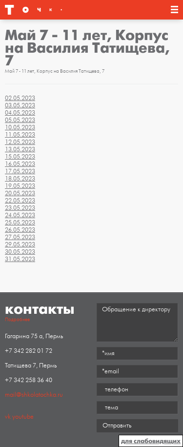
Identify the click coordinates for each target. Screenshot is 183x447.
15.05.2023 (20, 157)
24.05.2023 (20, 215)
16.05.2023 (20, 164)
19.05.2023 (20, 186)
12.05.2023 (20, 142)
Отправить (116, 425)
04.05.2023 (20, 113)
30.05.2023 (20, 252)
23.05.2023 (20, 208)
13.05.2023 (20, 149)
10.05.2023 (20, 127)
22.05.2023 (20, 200)
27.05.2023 (20, 237)
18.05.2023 (20, 179)
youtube (23, 417)
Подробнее (17, 320)
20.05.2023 (20, 193)
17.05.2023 (20, 171)
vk (8, 417)
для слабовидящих (151, 441)
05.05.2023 (20, 120)
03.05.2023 (20, 105)
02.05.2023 (20, 98)
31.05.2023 (20, 259)
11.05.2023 (20, 135)
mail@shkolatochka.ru (34, 395)
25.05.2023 (20, 222)
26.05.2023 (20, 230)
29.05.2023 (20, 244)
